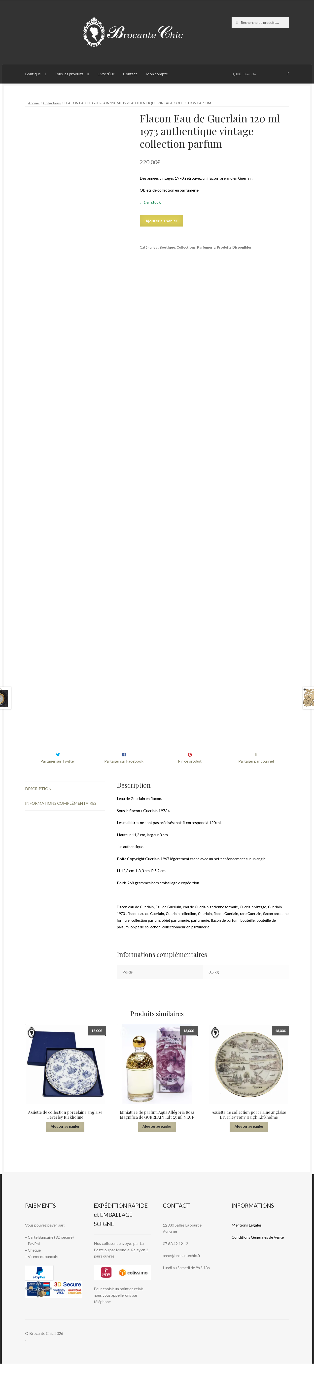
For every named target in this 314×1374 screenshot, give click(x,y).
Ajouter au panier (161, 220)
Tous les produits (69, 73)
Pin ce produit (190, 771)
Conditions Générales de (252, 1247)
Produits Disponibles (234, 247)
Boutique (33, 73)
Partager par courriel (256, 771)
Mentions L (247, 1235)
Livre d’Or (106, 73)
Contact (130, 73)
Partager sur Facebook (123, 771)
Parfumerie (206, 247)
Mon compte (157, 73)
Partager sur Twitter (57, 771)
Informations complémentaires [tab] (60, 813)
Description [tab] (38, 799)
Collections (52, 103)
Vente (278, 1247)
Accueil (33, 103)
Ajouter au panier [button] (65, 1137)
